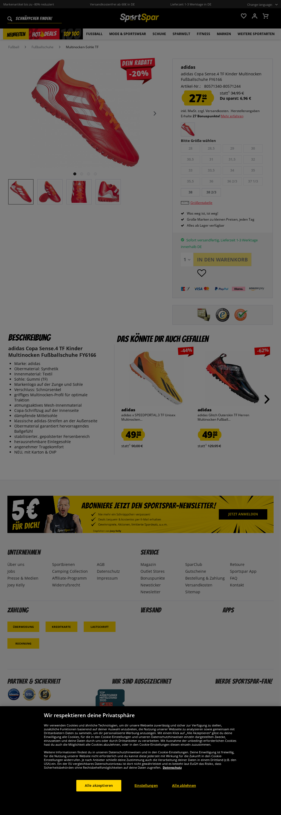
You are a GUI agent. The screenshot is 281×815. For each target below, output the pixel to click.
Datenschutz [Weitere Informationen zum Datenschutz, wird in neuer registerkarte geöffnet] (172, 767)
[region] (140, 760)
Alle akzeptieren (99, 785)
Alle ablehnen (184, 785)
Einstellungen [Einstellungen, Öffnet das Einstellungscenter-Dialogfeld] (146, 785)
